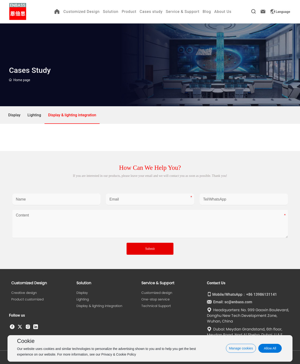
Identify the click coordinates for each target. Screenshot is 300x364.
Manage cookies (241, 348)
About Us (222, 11)
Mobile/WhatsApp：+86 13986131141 (242, 294)
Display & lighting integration (72, 115)
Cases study (151, 11)
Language (280, 12)
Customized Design (81, 11)
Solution (110, 11)
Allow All (270, 348)
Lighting (34, 115)
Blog (207, 11)
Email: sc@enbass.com (229, 302)
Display (14, 115)
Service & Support (182, 11)
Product (129, 11)
